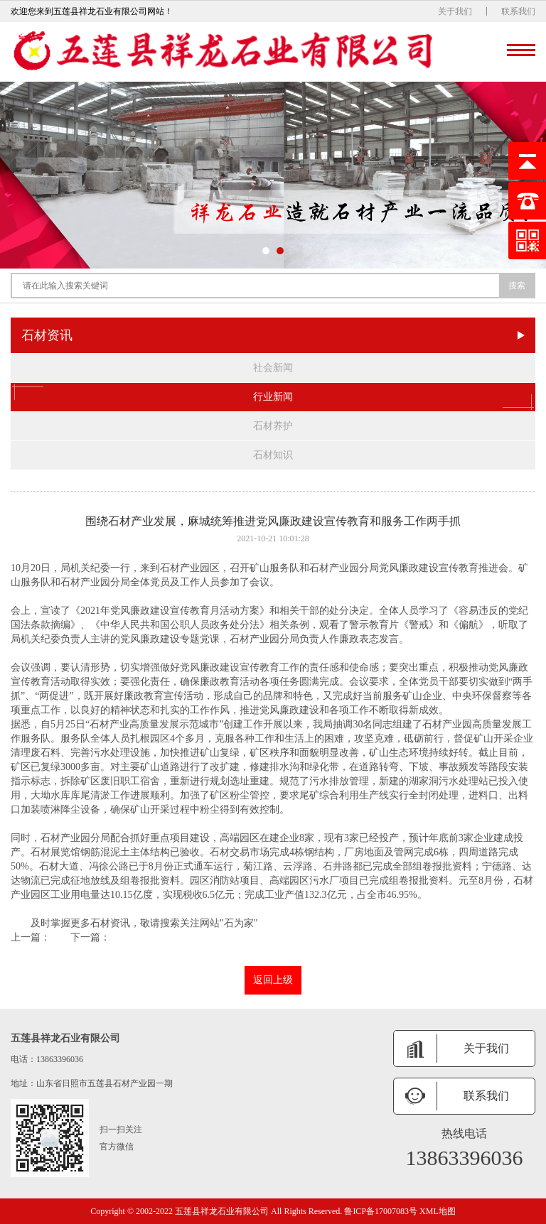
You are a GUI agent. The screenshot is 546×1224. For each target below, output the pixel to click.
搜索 (516, 286)
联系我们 (518, 11)
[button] (265, 250)
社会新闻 (273, 367)
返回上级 (273, 980)
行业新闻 (273, 397)
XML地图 (437, 1211)
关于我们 (455, 11)
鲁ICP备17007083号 (380, 1211)
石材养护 (273, 426)
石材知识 (273, 455)
